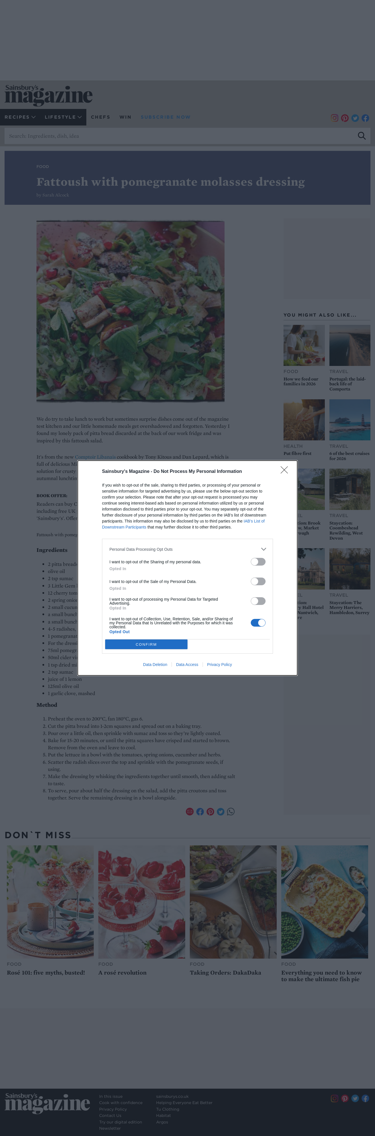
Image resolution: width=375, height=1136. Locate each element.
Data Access (187, 664)
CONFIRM (146, 644)
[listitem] (187, 549)
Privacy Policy (219, 664)
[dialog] (187, 568)
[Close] (286, 471)
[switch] (258, 562)
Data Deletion (155, 664)
